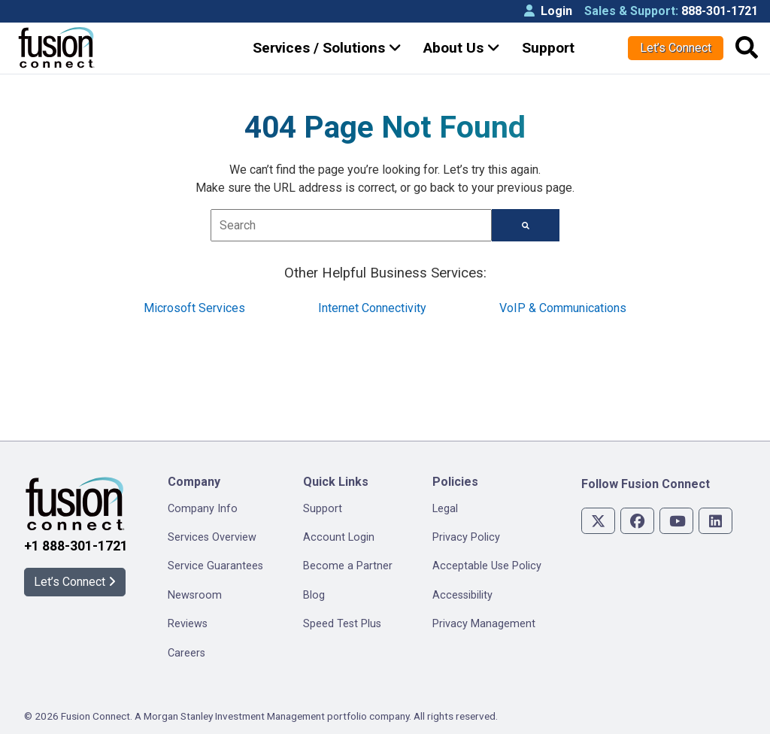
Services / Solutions (327, 47)
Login (548, 11)
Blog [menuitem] (314, 595)
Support (548, 47)
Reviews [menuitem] (188, 623)
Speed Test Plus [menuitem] (342, 623)
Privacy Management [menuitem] (483, 623)
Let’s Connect (675, 48)
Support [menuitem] (322, 508)
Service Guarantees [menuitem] (215, 566)
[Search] (525, 225)
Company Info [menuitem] (203, 508)
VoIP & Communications (562, 308)
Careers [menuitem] (186, 653)
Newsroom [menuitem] (195, 595)
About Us (461, 47)
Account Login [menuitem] (338, 537)
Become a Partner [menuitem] (348, 566)
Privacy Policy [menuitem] (466, 537)
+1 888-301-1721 (76, 546)
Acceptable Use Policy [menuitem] (486, 566)
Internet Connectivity (372, 308)
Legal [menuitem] (445, 508)
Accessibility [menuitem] (462, 595)
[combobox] (352, 225)
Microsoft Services (194, 308)
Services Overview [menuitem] (212, 537)
